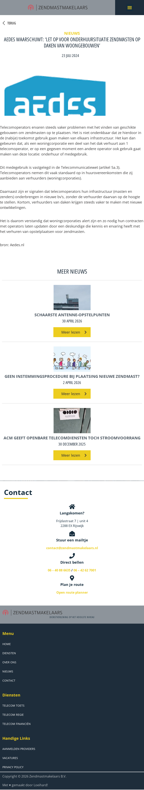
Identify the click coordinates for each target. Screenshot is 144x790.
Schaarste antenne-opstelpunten (72, 314)
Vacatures (10, 758)
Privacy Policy (13, 767)
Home (6, 644)
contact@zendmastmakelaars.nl (72, 548)
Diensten (9, 653)
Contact (8, 680)
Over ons (9, 662)
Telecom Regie (13, 715)
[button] (129, 7)
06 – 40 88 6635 (59, 570)
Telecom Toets (13, 705)
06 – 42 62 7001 (84, 570)
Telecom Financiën (16, 724)
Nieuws (7, 671)
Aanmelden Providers (18, 749)
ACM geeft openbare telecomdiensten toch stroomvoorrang (72, 438)
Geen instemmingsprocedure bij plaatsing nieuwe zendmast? (72, 376)
